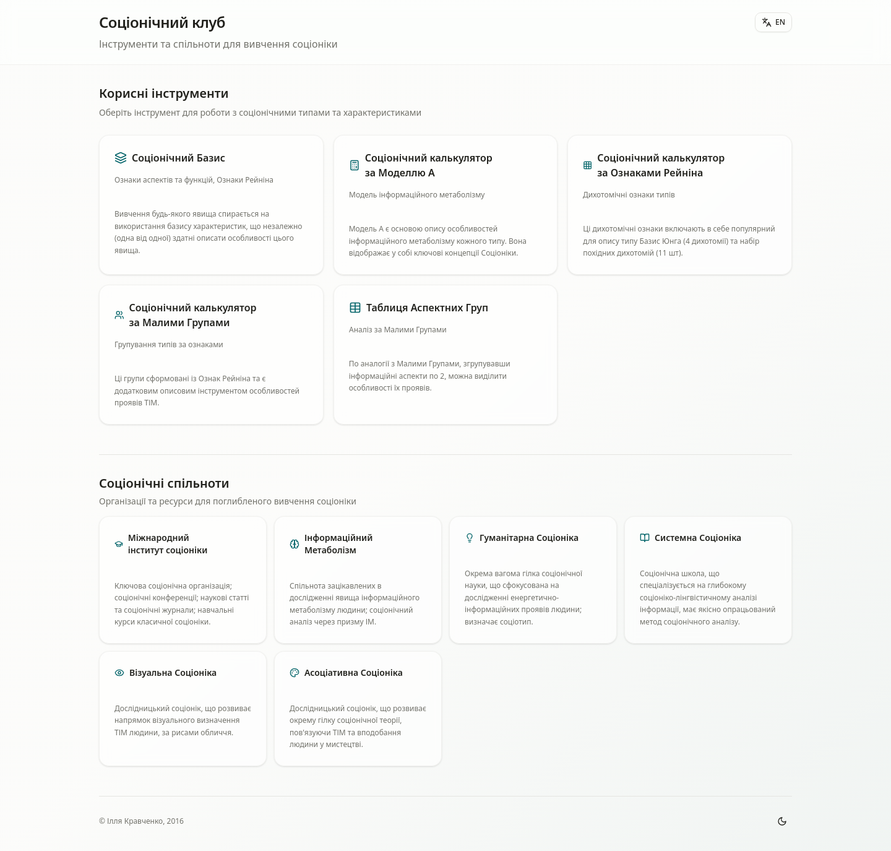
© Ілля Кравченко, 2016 (141, 821)
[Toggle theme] (782, 821)
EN (773, 22)
